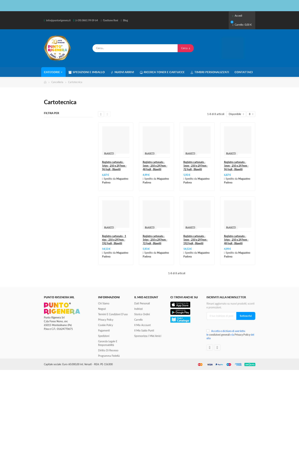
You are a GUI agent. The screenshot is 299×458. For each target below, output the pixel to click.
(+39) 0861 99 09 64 (87, 20)
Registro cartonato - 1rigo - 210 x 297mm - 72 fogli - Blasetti (155, 240)
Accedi (237, 15)
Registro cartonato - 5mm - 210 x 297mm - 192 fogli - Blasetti (195, 240)
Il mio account (142, 325)
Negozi (102, 308)
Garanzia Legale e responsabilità (107, 343)
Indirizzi (138, 308)
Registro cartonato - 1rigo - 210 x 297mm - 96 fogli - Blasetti (114, 165)
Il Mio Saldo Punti (144, 330)
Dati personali (142, 303)
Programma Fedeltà (109, 355)
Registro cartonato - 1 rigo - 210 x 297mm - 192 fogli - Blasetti (114, 240)
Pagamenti (104, 330)
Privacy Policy (105, 319)
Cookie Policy (105, 325)
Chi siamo (103, 303)
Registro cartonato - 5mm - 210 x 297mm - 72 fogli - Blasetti (195, 165)
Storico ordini (142, 314)
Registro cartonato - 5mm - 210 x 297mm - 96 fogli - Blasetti (236, 165)
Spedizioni (103, 335)
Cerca (185, 48)
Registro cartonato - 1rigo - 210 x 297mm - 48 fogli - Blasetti (236, 240)
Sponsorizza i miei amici (147, 335)
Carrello (138, 319)
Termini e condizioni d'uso (113, 314)
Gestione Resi (110, 20)
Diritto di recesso (108, 350)
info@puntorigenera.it (58, 20)
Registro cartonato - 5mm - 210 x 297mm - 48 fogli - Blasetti (155, 165)
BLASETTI (109, 153)
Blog (125, 20)
